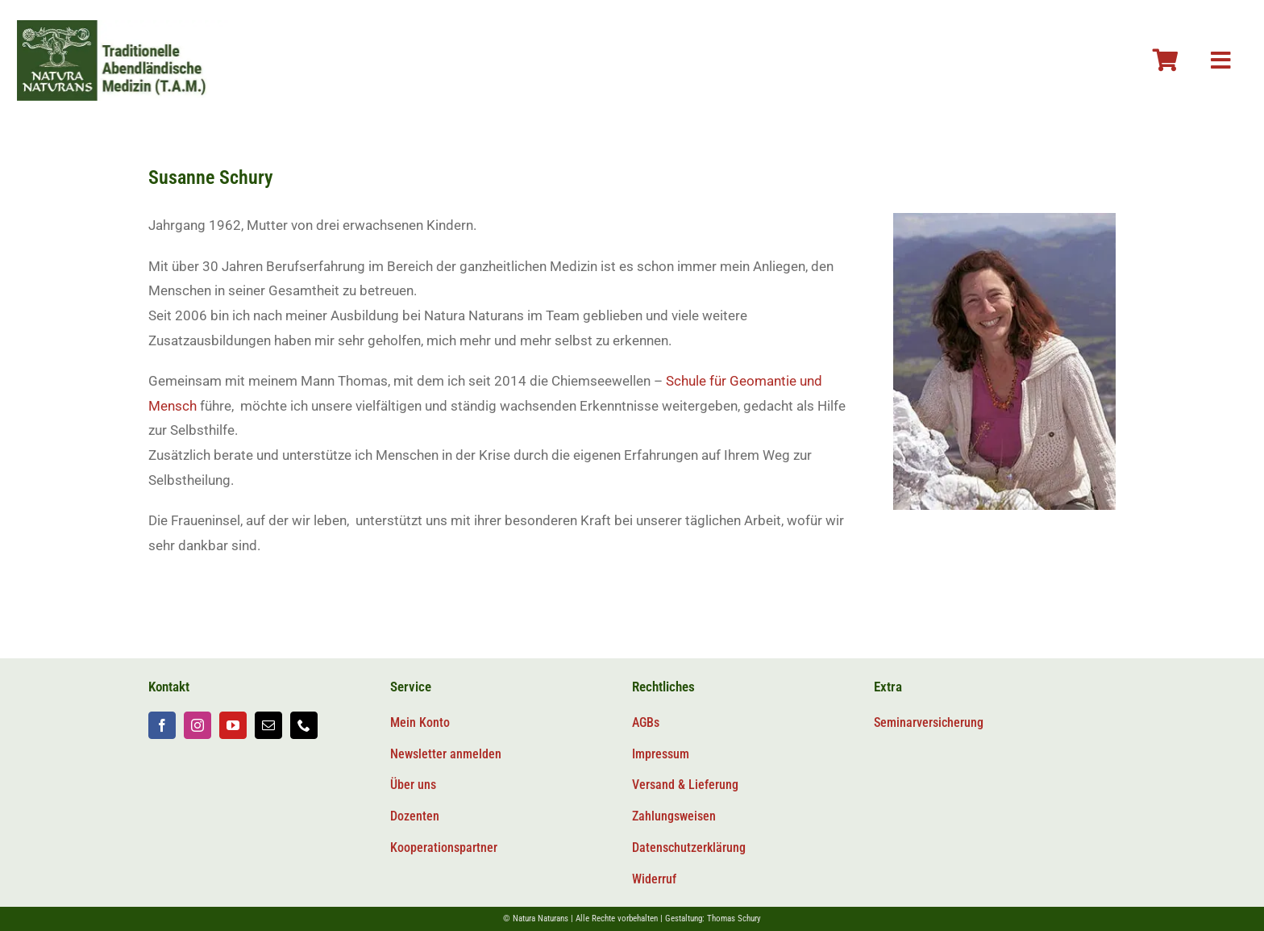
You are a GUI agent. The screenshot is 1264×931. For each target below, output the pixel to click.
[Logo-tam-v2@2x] (124, 27)
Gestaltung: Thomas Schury (713, 918)
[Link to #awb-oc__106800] (1221, 60)
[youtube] (233, 725)
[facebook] (162, 725)
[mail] (268, 725)
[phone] (304, 725)
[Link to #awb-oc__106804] (1166, 60)
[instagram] (197, 725)
